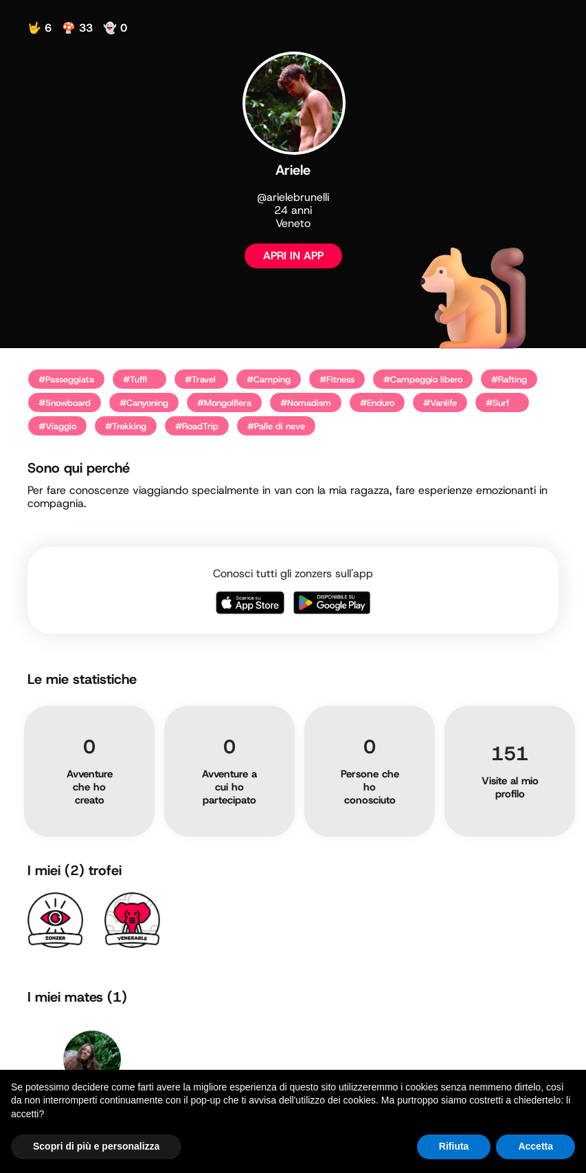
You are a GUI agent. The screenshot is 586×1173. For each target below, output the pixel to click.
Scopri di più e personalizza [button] (96, 1146)
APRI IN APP (293, 255)
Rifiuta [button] (454, 1146)
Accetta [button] (535, 1146)
